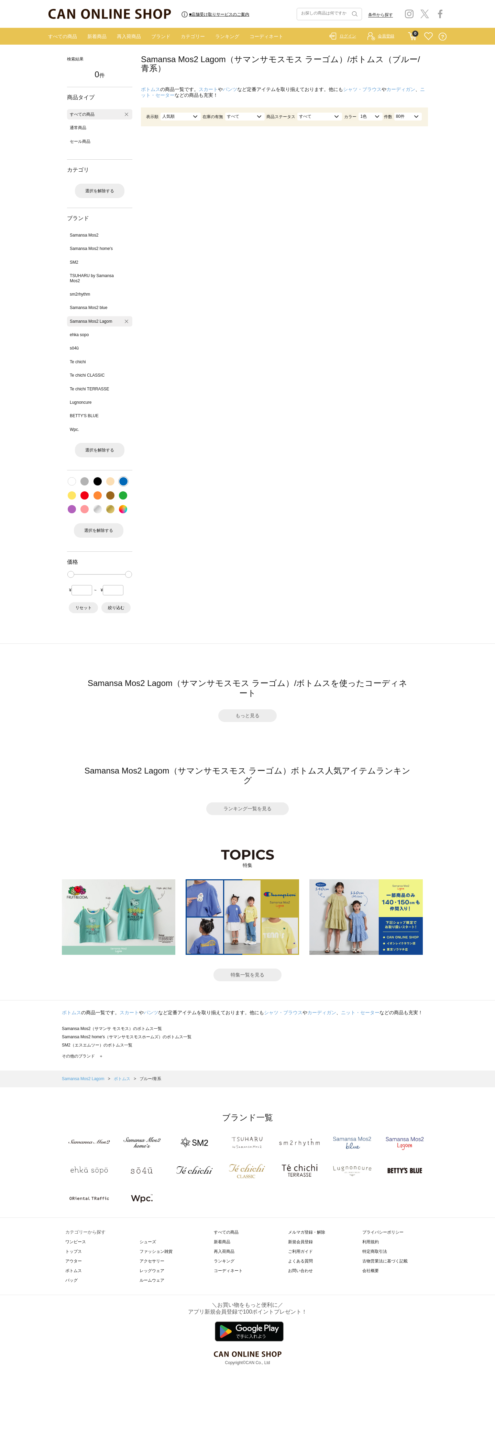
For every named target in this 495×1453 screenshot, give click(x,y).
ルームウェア (152, 1280)
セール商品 (80, 141)
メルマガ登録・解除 (306, 1232)
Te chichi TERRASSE (89, 389)
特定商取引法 (374, 1251)
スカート (208, 89)
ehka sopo (79, 334)
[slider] (70, 574)
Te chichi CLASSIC (87, 375)
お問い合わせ (300, 1270)
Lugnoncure (80, 402)
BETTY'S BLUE (84, 415)
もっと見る (247, 715)
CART (412, 34)
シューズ (148, 1241)
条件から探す (380, 14)
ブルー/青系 (150, 1078)
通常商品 (78, 127)
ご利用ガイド (300, 1251)
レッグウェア (152, 1270)
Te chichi (78, 361)
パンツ (230, 89)
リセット (83, 607)
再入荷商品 (129, 36)
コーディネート (266, 36)
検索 (354, 14)
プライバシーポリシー (383, 1232)
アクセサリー (152, 1261)
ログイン (348, 36)
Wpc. (74, 429)
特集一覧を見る (247, 974)
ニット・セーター (360, 1012)
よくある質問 (300, 1261)
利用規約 (370, 1241)
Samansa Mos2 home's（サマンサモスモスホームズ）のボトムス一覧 (126, 1036)
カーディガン (400, 89)
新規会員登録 (300, 1241)
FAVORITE (428, 36)
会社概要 (370, 1270)
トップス (73, 1251)
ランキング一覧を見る (247, 808)
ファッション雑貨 (156, 1251)
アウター (73, 1261)
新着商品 (97, 36)
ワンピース (75, 1241)
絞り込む (116, 607)
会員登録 (386, 36)
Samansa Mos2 (84, 235)
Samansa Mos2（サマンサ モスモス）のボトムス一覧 (112, 1028)
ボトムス (150, 89)
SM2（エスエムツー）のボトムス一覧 (97, 1045)
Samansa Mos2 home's (91, 248)
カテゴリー (193, 36)
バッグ (71, 1280)
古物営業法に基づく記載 (385, 1261)
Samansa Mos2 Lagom (91, 321)
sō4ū (74, 348)
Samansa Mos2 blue (88, 307)
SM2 (74, 262)
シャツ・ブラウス (362, 89)
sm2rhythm (80, 294)
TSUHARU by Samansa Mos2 (92, 278)
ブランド (160, 36)
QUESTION (442, 36)
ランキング (227, 36)
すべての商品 (62, 36)
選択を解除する (99, 190)
